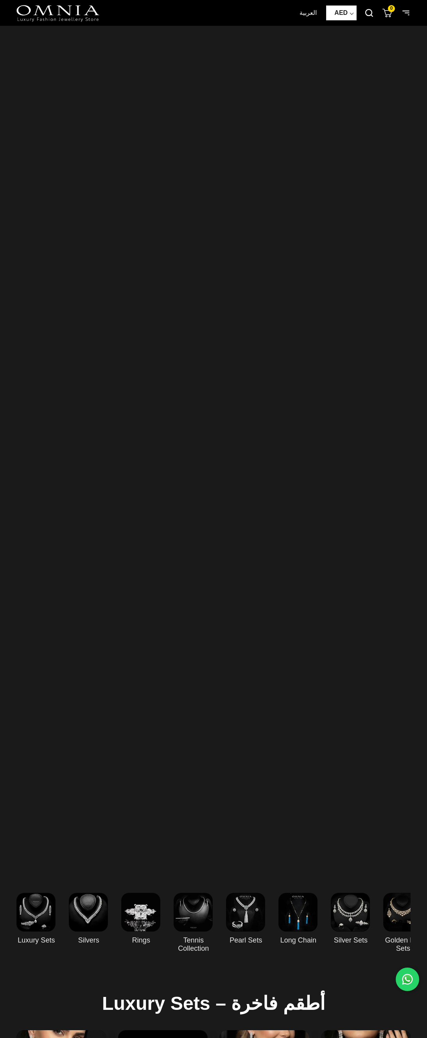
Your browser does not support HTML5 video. (213, 451)
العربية (308, 12)
